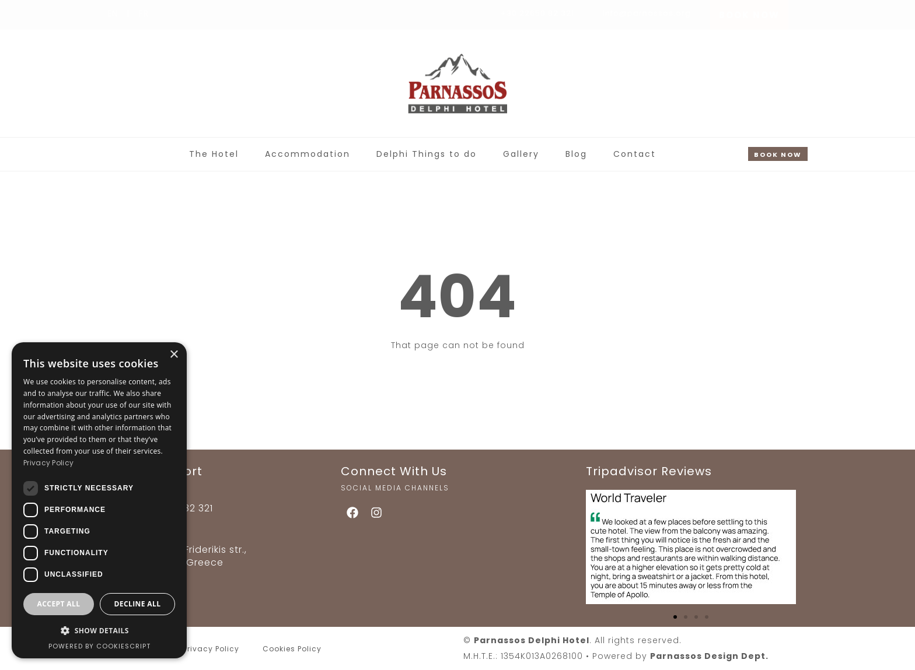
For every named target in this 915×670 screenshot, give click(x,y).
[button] (675, 617)
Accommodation (307, 154)
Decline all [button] (137, 604)
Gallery (521, 154)
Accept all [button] (59, 604)
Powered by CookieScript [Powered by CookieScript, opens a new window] (99, 646)
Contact (634, 154)
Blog (576, 154)
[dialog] (99, 500)
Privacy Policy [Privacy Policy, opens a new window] (48, 463)
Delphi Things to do (426, 154)
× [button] (173, 354)
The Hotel (214, 154)
